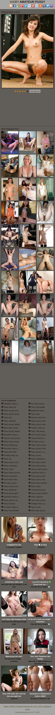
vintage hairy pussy (38, 504)
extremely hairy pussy (12, 479)
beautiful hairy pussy (11, 435)
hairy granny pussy (11, 500)
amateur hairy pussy (11, 404)
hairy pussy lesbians (38, 421)
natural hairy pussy (38, 438)
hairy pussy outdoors (38, 448)
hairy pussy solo (36, 476)
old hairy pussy (36, 442)
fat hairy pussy (9, 483)
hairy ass (6, 417)
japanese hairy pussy (39, 411)
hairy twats (34, 486)
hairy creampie (9, 466)
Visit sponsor (35, 91)
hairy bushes (8, 504)
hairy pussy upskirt (38, 493)
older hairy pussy (37, 445)
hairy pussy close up (11, 462)
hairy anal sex (8, 407)
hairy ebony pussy (10, 473)
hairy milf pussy (36, 431)
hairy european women (12, 476)
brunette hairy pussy (11, 448)
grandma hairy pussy (11, 497)
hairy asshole (8, 421)
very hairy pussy (36, 500)
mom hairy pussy (37, 435)
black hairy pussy (10, 442)
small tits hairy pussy (38, 473)
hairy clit (6, 459)
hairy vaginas (35, 497)
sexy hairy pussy (37, 466)
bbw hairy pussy (9, 428)
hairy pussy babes (10, 424)
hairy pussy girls (9, 493)
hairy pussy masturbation (40, 424)
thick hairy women (37, 483)
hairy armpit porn (10, 411)
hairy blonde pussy (11, 445)
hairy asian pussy (10, 414)
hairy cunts (7, 469)
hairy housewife (36, 407)
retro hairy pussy (37, 462)
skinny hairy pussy (37, 469)
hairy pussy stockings (39, 479)
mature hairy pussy (38, 428)
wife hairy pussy (36, 510)
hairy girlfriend (8, 490)
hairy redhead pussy (38, 459)
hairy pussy (34, 455)
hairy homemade (10, 510)
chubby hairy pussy (11, 455)
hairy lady (34, 414)
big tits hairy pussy (10, 438)
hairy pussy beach (10, 431)
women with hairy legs (39, 417)
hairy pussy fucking (11, 486)
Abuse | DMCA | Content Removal (17, 706)
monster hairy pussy (11, 507)
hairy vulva (34, 507)
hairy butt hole (8, 452)
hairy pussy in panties (39, 452)
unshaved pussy (36, 490)
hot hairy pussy (36, 404)
